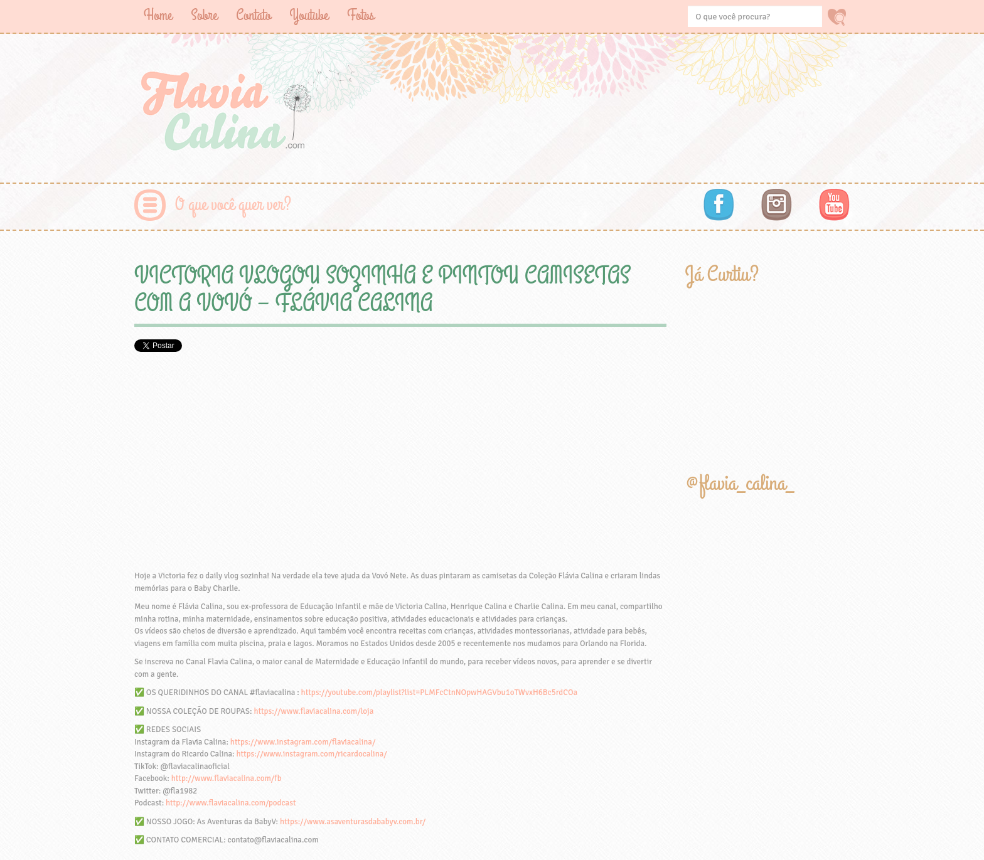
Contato (253, 15)
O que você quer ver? (233, 205)
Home (158, 15)
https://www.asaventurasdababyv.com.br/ (352, 822)
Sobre (204, 15)
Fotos (360, 15)
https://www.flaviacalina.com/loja (313, 711)
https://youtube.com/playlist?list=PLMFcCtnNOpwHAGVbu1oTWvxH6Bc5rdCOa (439, 692)
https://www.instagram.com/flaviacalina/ (303, 742)
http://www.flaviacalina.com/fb (226, 778)
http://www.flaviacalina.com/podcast (231, 803)
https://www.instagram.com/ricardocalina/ (311, 754)
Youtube (308, 15)
